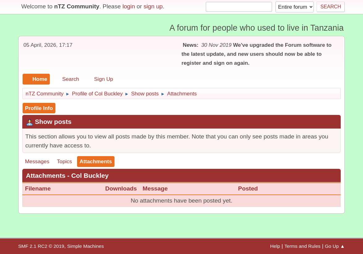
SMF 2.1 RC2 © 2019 (41, 246)
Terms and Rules (302, 246)
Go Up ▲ (335, 246)
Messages (37, 161)
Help (275, 246)
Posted (248, 188)
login (129, 6)
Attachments (96, 161)
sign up (153, 6)
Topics (64, 161)
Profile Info (39, 108)
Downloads (121, 188)
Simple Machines (85, 246)
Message (155, 188)
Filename (41, 188)
